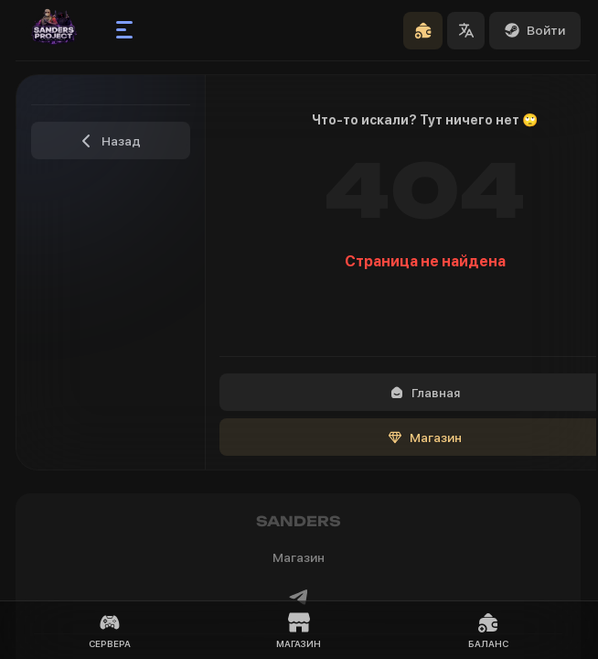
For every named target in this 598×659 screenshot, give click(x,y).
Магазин (298, 630)
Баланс (488, 630)
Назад (110, 141)
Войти (535, 30)
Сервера (110, 630)
